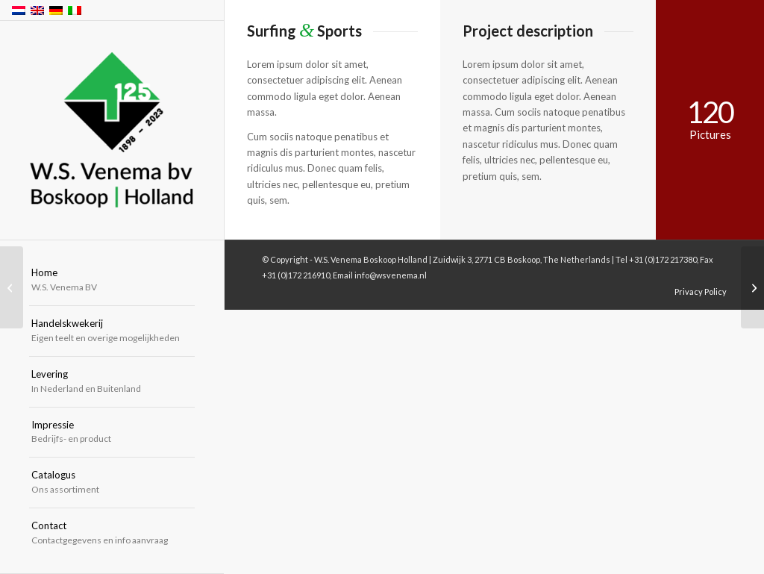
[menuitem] (112, 280)
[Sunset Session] (11, 287)
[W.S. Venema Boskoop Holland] (112, 131)
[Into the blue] (752, 287)
